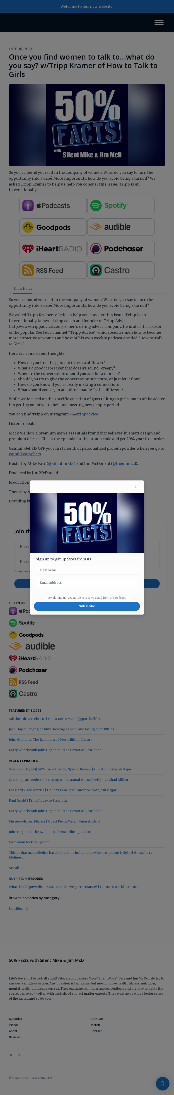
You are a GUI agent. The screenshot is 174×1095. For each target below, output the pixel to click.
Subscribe (87, 606)
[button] (136, 487)
